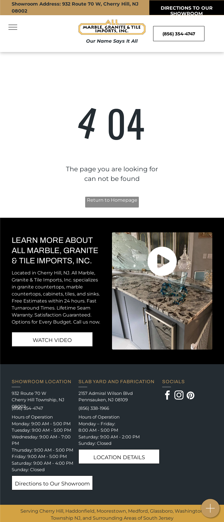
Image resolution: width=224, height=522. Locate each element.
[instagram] (179, 396)
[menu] (12, 27)
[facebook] (167, 396)
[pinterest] (191, 396)
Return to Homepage (112, 200)
